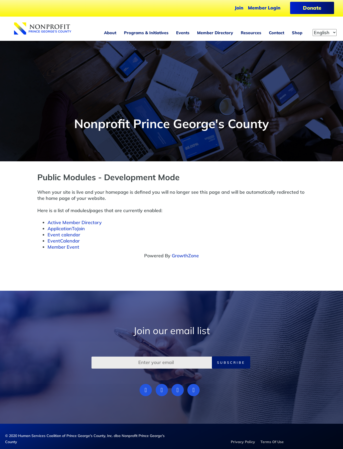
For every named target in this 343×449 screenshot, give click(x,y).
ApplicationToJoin (66, 229)
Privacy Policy (243, 442)
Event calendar (64, 235)
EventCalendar (64, 241)
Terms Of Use (272, 442)
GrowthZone (185, 256)
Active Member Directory (75, 222)
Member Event (63, 247)
